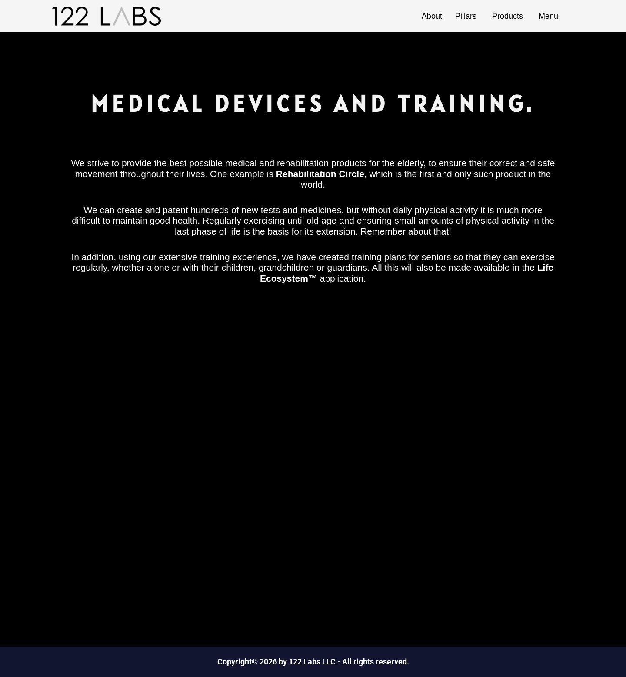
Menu (550, 16)
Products (509, 16)
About (432, 16)
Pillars (467, 16)
